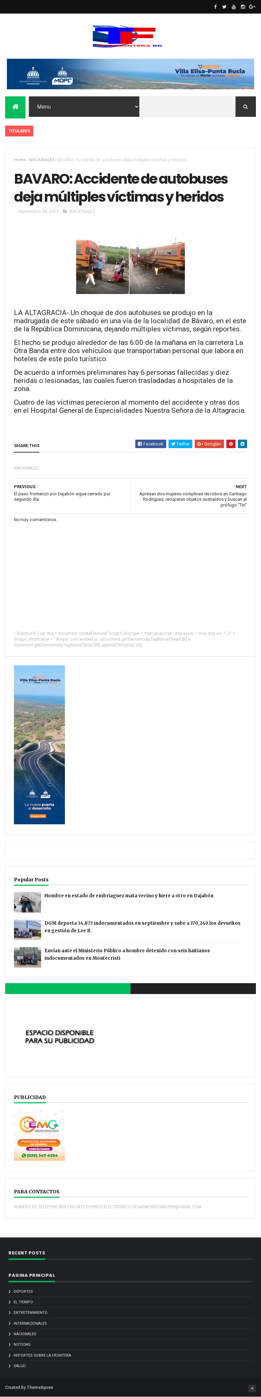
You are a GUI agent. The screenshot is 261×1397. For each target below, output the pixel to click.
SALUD (20, 1366)
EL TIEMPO (23, 1302)
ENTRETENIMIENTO (31, 1312)
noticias (22, 1344)
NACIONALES (41, 160)
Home (20, 160)
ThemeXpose (40, 1387)
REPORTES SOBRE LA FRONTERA (42, 1355)
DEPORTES (23, 1291)
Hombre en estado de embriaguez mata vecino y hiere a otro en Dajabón (129, 896)
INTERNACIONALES (30, 1323)
